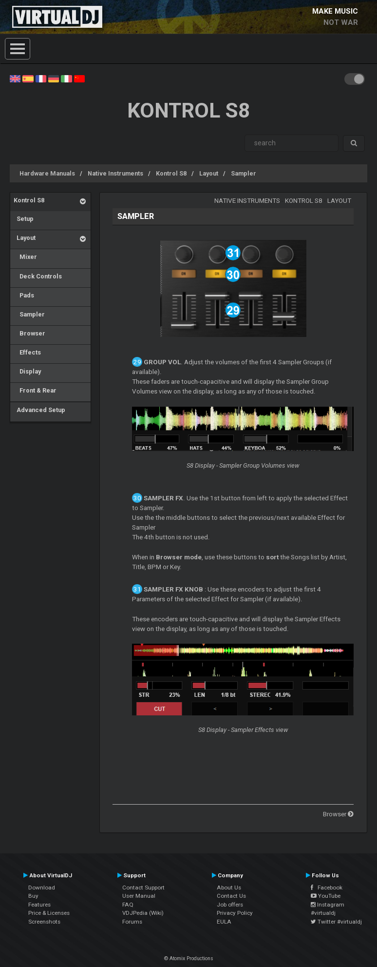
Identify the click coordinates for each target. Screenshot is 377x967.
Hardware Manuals (47, 173)
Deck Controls (38, 276)
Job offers (230, 904)
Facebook (326, 887)
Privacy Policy (235, 912)
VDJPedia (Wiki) (143, 912)
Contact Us (231, 895)
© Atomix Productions (188, 958)
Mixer (25, 256)
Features (39, 904)
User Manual (138, 895)
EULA (224, 921)
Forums (132, 921)
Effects (27, 352)
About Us (229, 887)
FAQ (127, 904)
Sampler (243, 173)
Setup (24, 218)
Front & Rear (35, 390)
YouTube (325, 895)
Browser (29, 333)
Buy (33, 895)
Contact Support (143, 887)
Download (41, 887)
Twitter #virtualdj (336, 921)
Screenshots (44, 921)
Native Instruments (115, 173)
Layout (208, 173)
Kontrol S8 (171, 173)
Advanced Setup (39, 410)
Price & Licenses (49, 912)
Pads (24, 295)
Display (27, 371)
